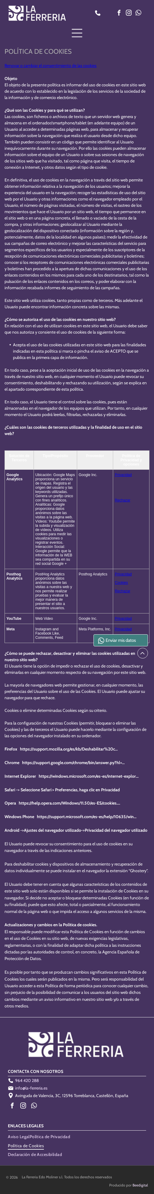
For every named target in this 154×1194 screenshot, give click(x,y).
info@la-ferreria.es (31, 1088)
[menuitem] (19, 1136)
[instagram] (128, 14)
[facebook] (119, 14)
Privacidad (123, 475)
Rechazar (122, 500)
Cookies (121, 583)
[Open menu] (77, 33)
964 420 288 (27, 1080)
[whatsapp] (138, 14)
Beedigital (140, 1185)
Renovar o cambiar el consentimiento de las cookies (51, 65)
